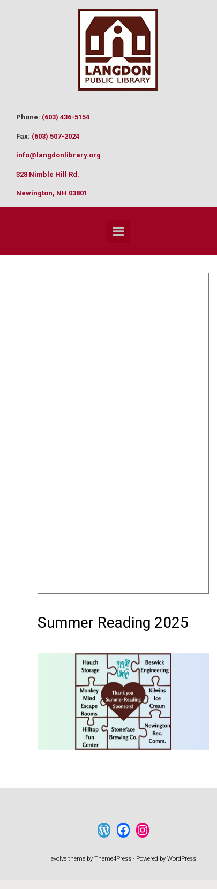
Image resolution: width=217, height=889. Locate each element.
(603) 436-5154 (65, 117)
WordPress (181, 858)
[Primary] (118, 231)
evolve (58, 858)
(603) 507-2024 (55, 136)
